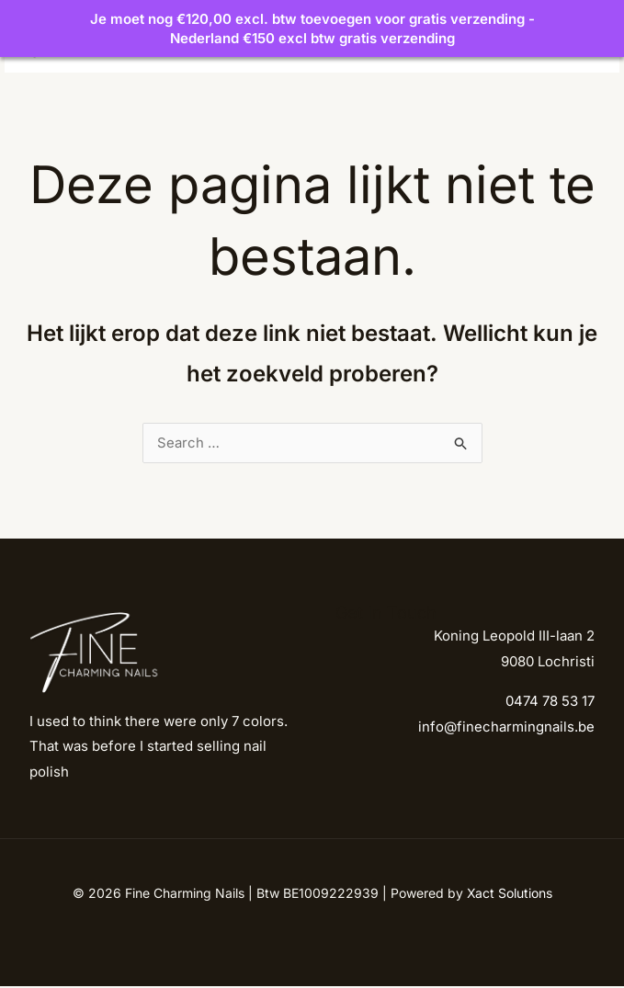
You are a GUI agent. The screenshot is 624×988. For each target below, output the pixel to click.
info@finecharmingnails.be (506, 728)
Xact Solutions (509, 895)
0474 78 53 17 (550, 702)
